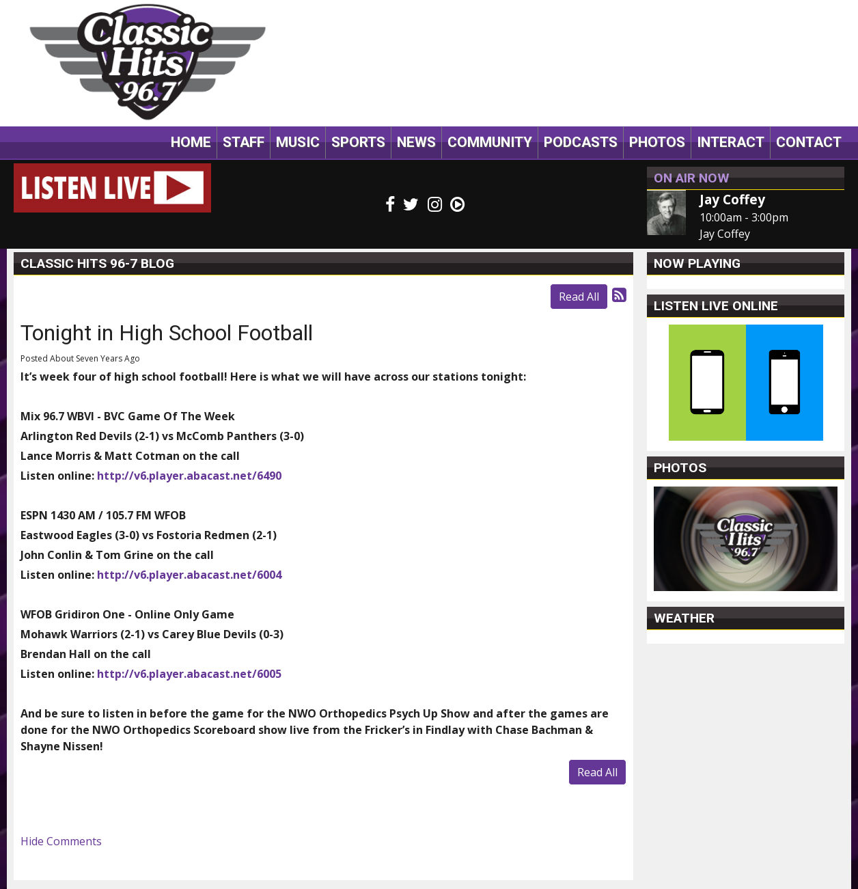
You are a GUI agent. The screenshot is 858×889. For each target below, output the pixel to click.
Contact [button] (809, 142)
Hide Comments (61, 841)
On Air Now (692, 178)
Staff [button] (243, 142)
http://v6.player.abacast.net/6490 (189, 475)
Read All (579, 296)
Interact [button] (730, 142)
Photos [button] (657, 142)
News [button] (416, 142)
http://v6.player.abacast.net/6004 (189, 574)
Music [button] (298, 142)
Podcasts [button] (581, 142)
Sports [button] (358, 142)
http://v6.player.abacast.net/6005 (189, 673)
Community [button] (489, 142)
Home (191, 142)
